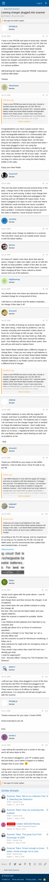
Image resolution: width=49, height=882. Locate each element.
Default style (7, 876)
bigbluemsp (14, 279)
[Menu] (4, 3)
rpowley (12, 219)
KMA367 (13, 504)
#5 (47, 255)
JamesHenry (11, 826)
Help (40, 879)
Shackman (14, 85)
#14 (46, 745)
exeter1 (12, 735)
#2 (47, 95)
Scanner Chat (17, 802)
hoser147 (13, 174)
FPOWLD (7, 16)
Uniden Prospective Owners (26, 826)
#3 (47, 183)
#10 (46, 514)
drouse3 (12, 311)
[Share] (43, 36)
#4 (47, 229)
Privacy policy (31, 879)
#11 (46, 590)
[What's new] (45, 3)
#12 (46, 677)
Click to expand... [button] (24, 121)
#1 (47, 36)
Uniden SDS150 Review (28, 824)
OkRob (12, 400)
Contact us (6, 879)
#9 (47, 458)
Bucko (12, 245)
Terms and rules (18, 879)
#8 (47, 410)
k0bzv (11, 580)
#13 (46, 711)
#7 (47, 320)
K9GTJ (12, 667)
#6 (47, 289)
